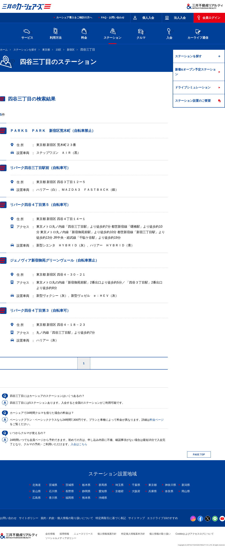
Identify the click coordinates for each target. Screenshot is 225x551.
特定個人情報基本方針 (133, 533)
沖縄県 (103, 497)
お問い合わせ (8, 518)
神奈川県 (170, 484)
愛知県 (103, 491)
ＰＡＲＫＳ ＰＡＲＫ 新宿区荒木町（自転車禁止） (52, 131)
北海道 (36, 484)
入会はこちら (79, 444)
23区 (58, 49)
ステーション (112, 33)
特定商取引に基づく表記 (111, 518)
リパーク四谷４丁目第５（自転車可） (40, 205)
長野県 (70, 491)
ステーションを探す (25, 49)
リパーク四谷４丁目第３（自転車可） (40, 311)
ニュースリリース (83, 533)
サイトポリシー (28, 518)
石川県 (53, 491)
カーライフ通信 (198, 33)
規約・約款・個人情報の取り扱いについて (67, 518)
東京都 (46, 49)
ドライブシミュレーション (193, 87)
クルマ (141, 33)
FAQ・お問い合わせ (112, 17)
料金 (84, 33)
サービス (27, 33)
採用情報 (64, 533)
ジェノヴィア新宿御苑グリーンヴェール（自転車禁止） (54, 260)
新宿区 (71, 49)
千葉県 (136, 484)
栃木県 (86, 484)
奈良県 (169, 491)
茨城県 (70, 484)
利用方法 (56, 33)
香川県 (53, 497)
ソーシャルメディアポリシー (60, 538)
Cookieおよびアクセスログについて (194, 533)
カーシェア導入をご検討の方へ (74, 17)
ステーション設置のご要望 (193, 100)
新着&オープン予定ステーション (195, 72)
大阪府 (136, 491)
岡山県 (186, 491)
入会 (169, 33)
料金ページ (157, 419)
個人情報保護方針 (107, 533)
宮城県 (53, 484)
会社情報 (50, 533)
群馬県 (103, 484)
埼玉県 (119, 484)
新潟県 (186, 484)
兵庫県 (152, 491)
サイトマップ (136, 518)
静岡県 (86, 491)
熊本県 (86, 497)
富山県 (36, 491)
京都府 (119, 491)
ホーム (4, 49)
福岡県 (70, 497)
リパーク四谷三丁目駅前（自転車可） (40, 168)
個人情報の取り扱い (160, 533)
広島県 (36, 497)
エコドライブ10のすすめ (162, 518)
